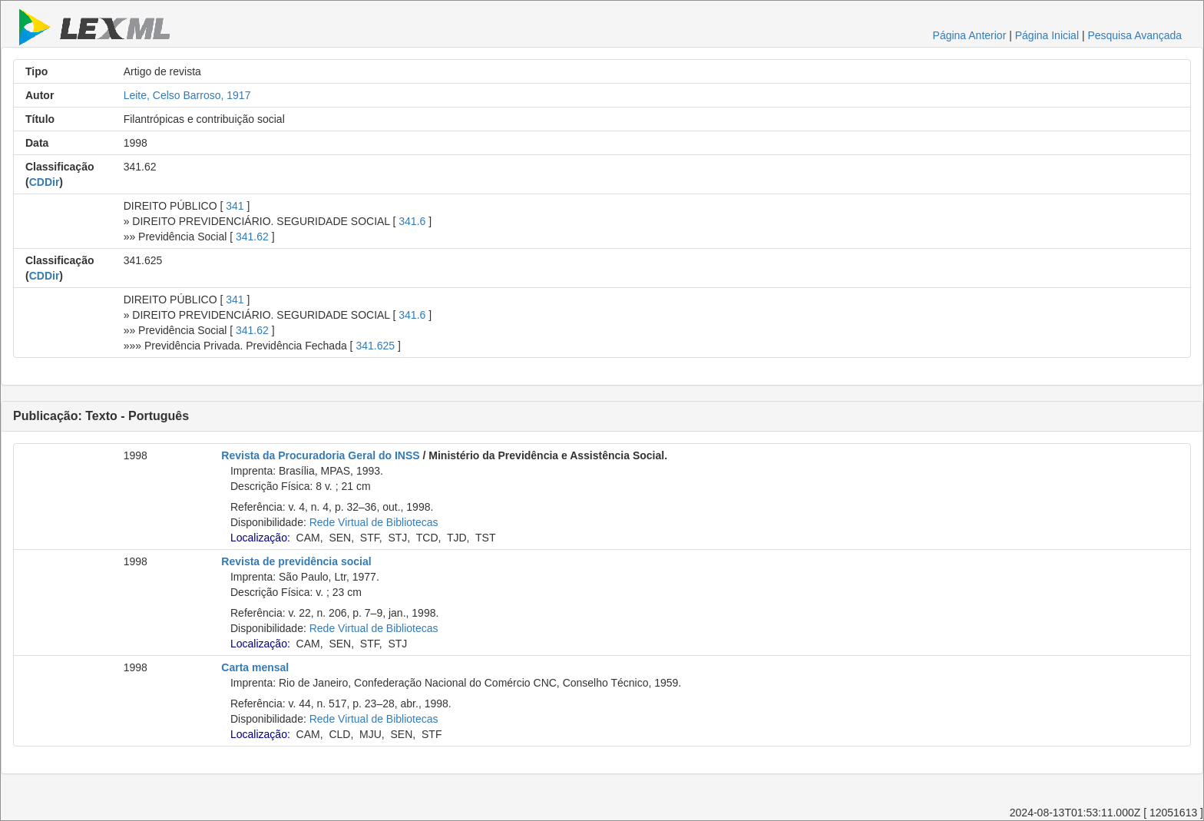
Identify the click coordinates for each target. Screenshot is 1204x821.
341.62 (252, 236)
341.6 (412, 221)
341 (234, 206)
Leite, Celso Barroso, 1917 (187, 95)
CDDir (44, 182)
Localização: (260, 537)
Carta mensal (255, 667)
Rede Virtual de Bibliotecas (373, 522)
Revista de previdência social (296, 561)
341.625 (375, 345)
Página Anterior (970, 35)
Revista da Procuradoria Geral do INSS (320, 455)
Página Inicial (1047, 35)
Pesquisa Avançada (1134, 35)
